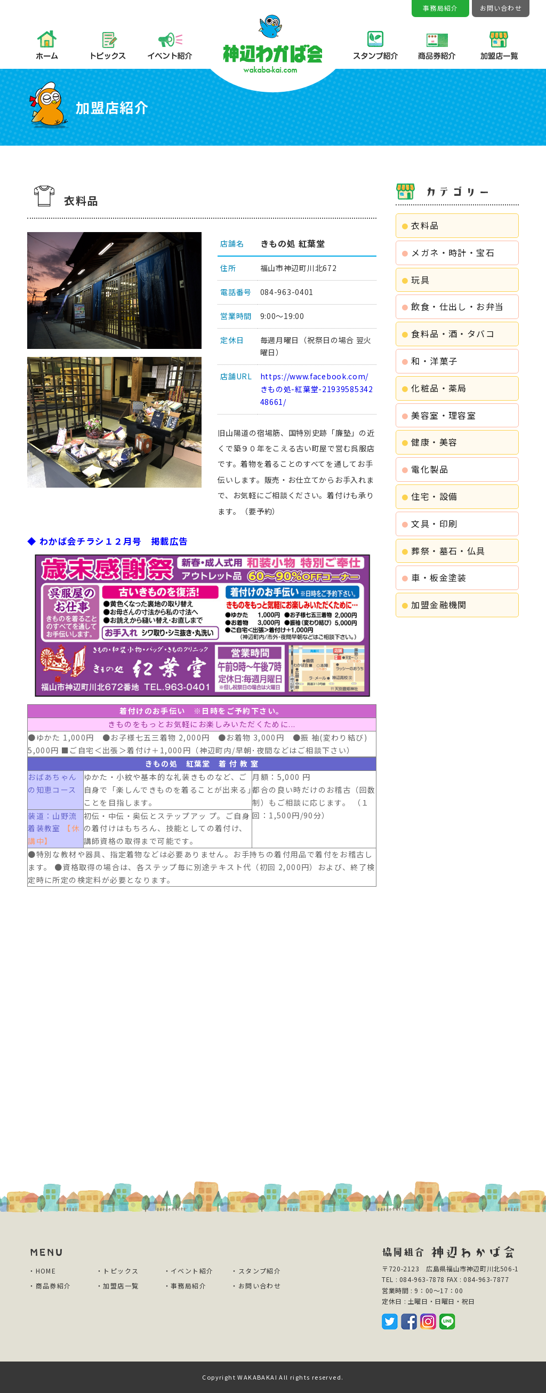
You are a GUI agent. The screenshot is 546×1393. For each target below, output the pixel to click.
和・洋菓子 (434, 360)
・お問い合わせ (256, 1285)
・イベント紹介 (189, 1270)
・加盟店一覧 (117, 1285)
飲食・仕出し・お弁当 (457, 306)
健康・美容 (434, 441)
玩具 (420, 279)
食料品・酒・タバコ (453, 333)
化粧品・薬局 (439, 387)
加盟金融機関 (439, 604)
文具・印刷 (434, 523)
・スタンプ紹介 (256, 1270)
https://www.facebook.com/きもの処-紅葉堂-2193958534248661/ (316, 389)
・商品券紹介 (49, 1285)
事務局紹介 (440, 7)
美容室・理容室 (443, 415)
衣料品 (425, 225)
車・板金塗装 (439, 577)
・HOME (42, 1270)
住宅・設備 (434, 496)
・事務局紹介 (185, 1285)
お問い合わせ (501, 7)
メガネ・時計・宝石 (453, 252)
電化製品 (429, 469)
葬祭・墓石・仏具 (448, 550)
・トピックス (117, 1270)
